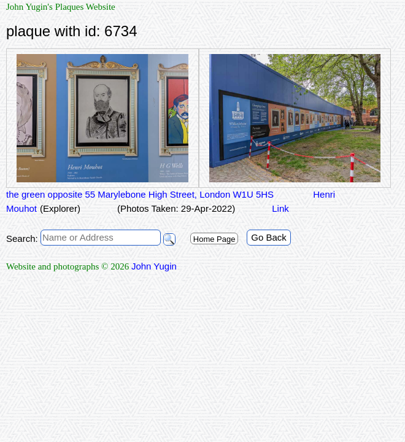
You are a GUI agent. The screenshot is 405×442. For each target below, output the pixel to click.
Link (280, 208)
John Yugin (154, 266)
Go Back (269, 237)
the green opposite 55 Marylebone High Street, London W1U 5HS (140, 194)
